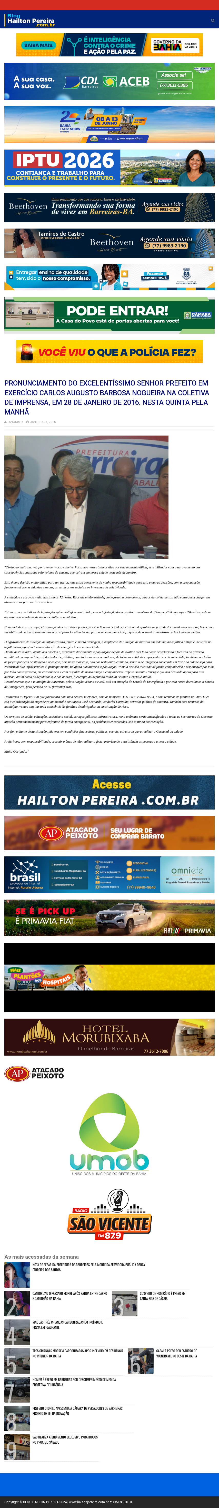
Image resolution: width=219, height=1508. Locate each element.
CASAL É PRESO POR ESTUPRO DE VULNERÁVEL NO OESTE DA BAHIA (176, 1353)
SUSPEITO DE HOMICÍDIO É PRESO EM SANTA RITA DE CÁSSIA (162, 1296)
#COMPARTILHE (121, 1502)
